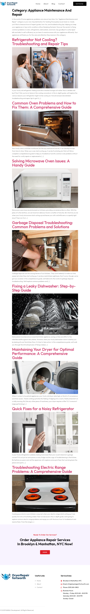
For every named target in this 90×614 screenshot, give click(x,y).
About (46, 4)
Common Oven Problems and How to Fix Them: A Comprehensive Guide (44, 105)
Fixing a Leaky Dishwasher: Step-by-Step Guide (44, 288)
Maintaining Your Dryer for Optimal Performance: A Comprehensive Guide (43, 353)
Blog (53, 4)
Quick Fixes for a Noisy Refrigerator (43, 408)
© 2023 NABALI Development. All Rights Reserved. (17, 610)
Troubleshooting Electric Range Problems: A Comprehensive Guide (42, 469)
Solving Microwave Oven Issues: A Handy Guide (41, 162)
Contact (61, 4)
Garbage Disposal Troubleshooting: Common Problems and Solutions (42, 224)
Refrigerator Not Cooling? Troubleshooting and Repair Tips (40, 41)
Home (38, 4)
